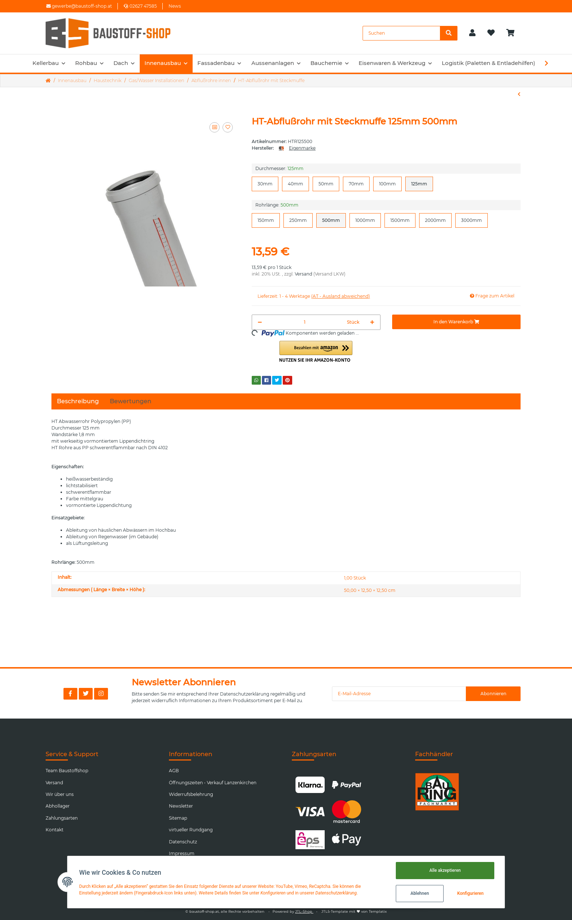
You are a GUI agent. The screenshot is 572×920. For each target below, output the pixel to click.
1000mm (365, 220)
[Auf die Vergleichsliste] (214, 127)
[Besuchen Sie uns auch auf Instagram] (101, 694)
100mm (387, 183)
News (175, 6)
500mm (331, 220)
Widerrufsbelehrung (191, 794)
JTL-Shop (304, 911)
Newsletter (181, 806)
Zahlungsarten (62, 818)
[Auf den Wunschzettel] (228, 127)
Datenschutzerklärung (244, 694)
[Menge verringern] (260, 322)
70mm (356, 183)
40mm (295, 183)
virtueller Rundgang (191, 829)
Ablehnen (419, 893)
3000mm (471, 220)
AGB (174, 770)
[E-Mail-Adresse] (399, 693)
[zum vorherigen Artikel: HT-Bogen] (519, 94)
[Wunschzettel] (491, 33)
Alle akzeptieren (445, 870)
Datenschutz (183, 841)
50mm (325, 183)
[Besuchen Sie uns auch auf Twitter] (86, 694)
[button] (472, 33)
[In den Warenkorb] (456, 322)
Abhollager (58, 806)
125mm (419, 183)
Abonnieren (493, 693)
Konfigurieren (470, 893)
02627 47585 (140, 6)
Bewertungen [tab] (130, 401)
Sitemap (178, 818)
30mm (265, 183)
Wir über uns (60, 794)
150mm (266, 220)
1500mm (400, 220)
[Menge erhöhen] (372, 322)
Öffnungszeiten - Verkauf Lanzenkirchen (212, 782)
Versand (303, 274)
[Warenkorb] (513, 33)
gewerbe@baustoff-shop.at (79, 6)
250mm (298, 220)
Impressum (181, 853)
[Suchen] (401, 33)
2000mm (435, 220)
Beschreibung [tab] (78, 401)
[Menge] (304, 322)
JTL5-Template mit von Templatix (354, 911)
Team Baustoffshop (67, 770)
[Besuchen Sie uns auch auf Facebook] (70, 694)
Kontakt (54, 829)
